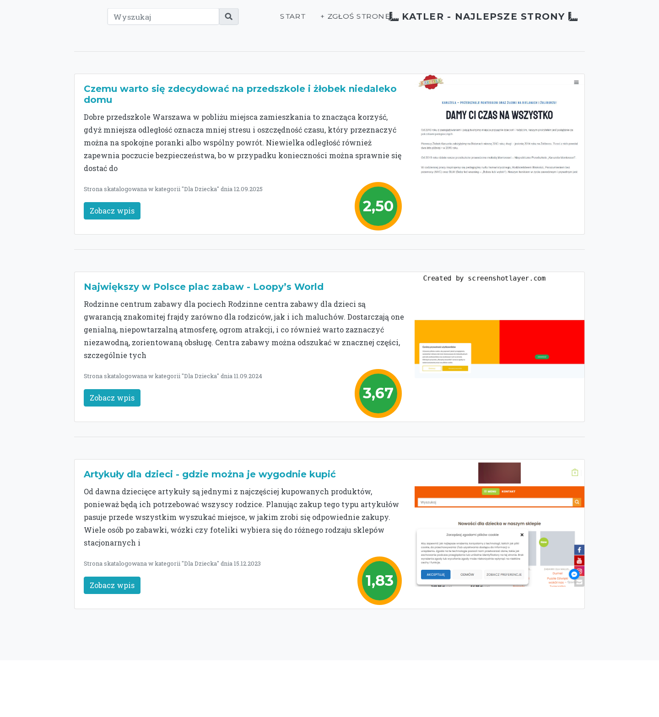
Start (256, 21)
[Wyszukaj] (147, 21)
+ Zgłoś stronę (318, 21)
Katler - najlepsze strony (466, 21)
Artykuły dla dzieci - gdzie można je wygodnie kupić (210, 474)
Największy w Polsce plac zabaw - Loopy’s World (204, 286)
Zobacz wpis (112, 210)
